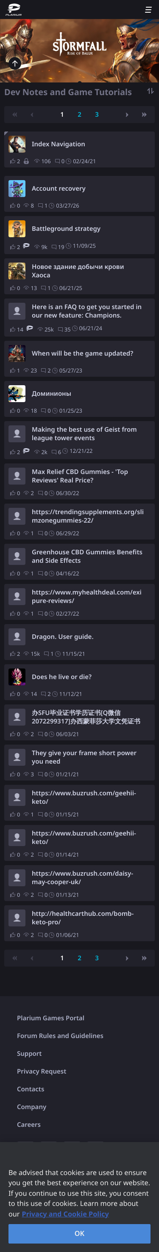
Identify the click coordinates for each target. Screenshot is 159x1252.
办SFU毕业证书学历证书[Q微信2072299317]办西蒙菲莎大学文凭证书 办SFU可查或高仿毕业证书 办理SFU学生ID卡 (86, 717)
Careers (29, 1124)
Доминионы (51, 393)
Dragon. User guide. (63, 637)
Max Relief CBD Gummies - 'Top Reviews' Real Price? (80, 476)
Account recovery (59, 188)
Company (31, 1107)
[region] (79, 1197)
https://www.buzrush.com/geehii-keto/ (84, 797)
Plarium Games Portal (50, 1018)
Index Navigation (58, 144)
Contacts (30, 1089)
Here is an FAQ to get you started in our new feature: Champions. (87, 311)
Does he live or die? (62, 677)
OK (80, 1233)
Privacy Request (41, 1071)
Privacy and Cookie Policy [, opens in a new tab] (65, 1214)
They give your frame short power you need (84, 757)
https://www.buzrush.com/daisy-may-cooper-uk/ (82, 877)
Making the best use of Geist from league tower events (84, 433)
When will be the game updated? (82, 353)
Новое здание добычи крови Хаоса (78, 271)
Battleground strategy (66, 229)
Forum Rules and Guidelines (60, 1036)
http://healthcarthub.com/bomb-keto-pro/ (83, 918)
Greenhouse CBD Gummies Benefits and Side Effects (87, 556)
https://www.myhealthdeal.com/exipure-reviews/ (87, 596)
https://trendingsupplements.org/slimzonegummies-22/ (88, 516)
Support (29, 1053)
